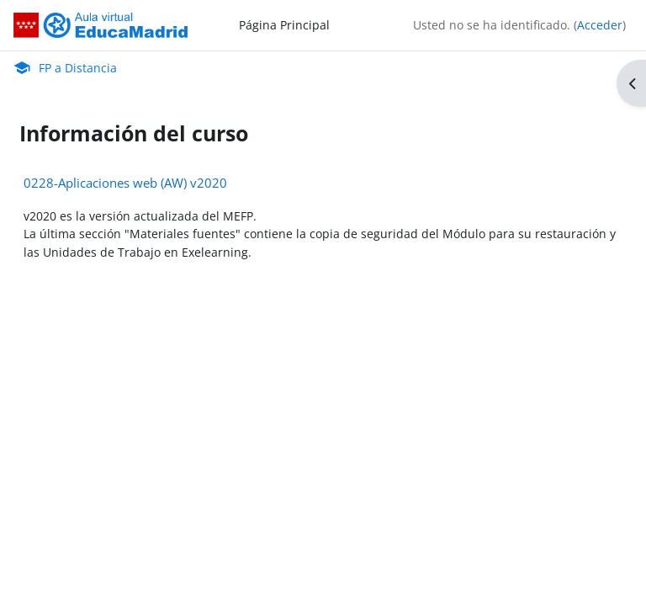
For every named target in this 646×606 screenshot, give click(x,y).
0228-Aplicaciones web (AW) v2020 (125, 182)
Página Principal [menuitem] (284, 25)
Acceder (599, 25)
